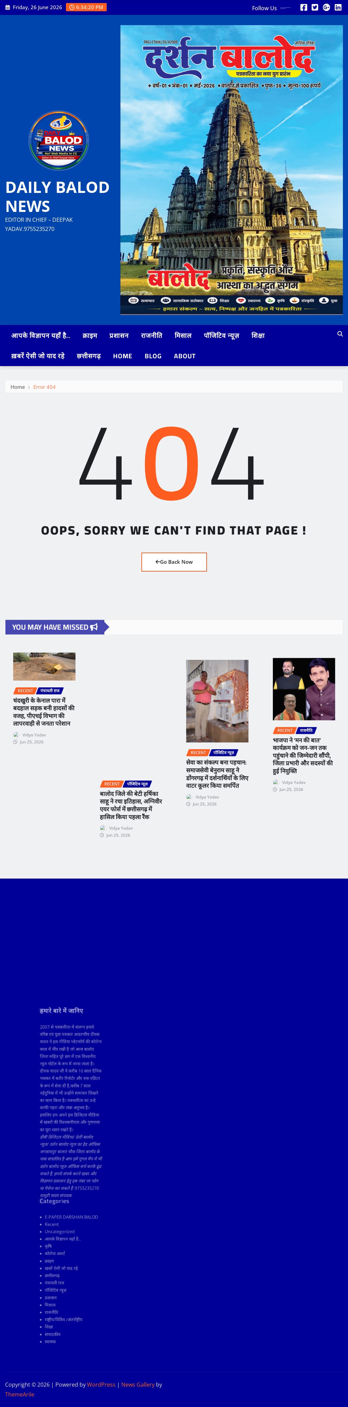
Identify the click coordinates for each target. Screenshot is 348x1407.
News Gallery (138, 1384)
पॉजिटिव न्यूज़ (221, 335)
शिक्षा (258, 335)
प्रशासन (119, 335)
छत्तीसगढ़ (89, 356)
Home (123, 356)
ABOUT (185, 356)
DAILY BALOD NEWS (57, 196)
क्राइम (90, 335)
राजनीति (151, 335)
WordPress (101, 1384)
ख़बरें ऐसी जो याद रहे (38, 356)
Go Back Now (174, 561)
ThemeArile (19, 1394)
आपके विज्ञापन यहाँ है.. (40, 335)
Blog (153, 356)
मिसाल (183, 335)
